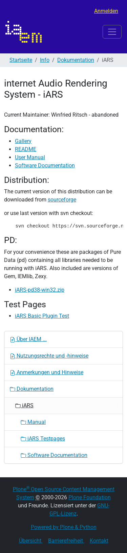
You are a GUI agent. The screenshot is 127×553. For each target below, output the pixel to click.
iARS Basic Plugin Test (42, 316)
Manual (33, 422)
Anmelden (106, 11)
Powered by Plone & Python (64, 527)
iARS (24, 405)
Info (44, 60)
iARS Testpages (43, 438)
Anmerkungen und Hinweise (46, 372)
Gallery (23, 141)
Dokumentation (75, 60)
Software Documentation (45, 165)
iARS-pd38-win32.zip (39, 290)
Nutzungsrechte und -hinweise (49, 356)
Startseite (20, 60)
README (25, 149)
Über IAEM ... (28, 339)
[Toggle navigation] (112, 32)
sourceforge (62, 199)
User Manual (30, 157)
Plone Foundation (89, 497)
